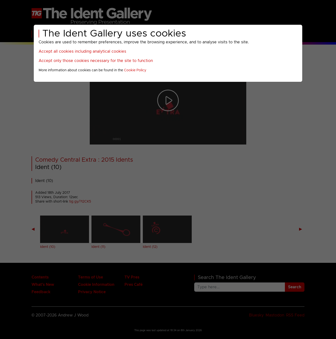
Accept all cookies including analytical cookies (82, 51)
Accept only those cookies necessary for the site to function (96, 61)
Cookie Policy (135, 70)
